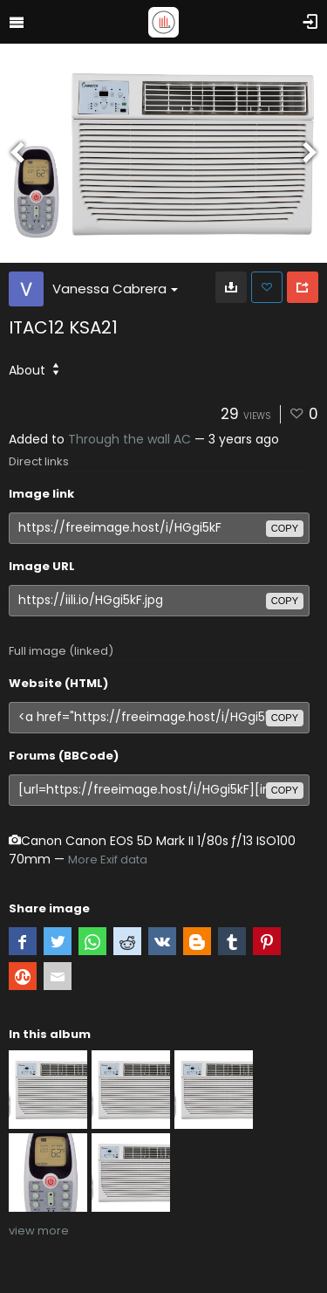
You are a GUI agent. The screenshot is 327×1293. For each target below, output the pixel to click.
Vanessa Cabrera (115, 288)
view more (39, 1230)
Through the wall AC (129, 439)
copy (284, 528)
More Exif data (107, 859)
